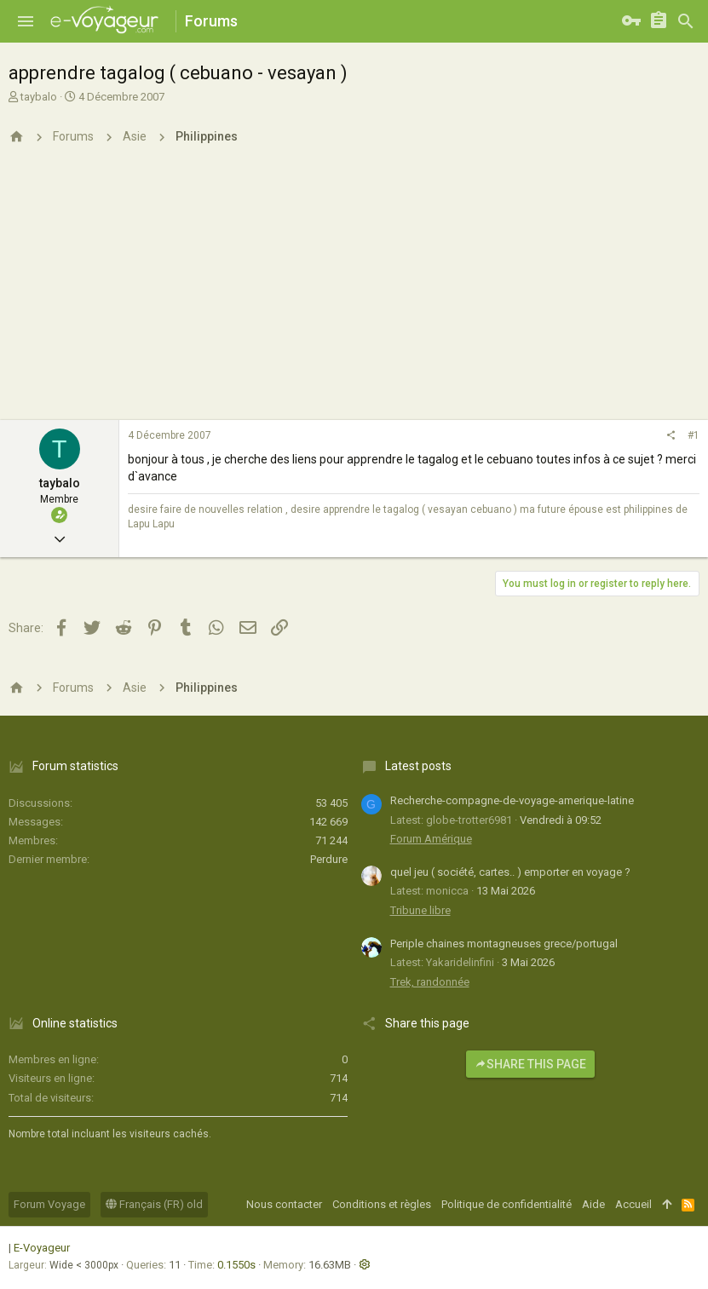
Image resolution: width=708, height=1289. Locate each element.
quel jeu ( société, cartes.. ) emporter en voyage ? (510, 872)
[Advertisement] (354, 292)
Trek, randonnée (429, 981)
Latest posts (418, 766)
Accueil (633, 1204)
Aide (593, 1204)
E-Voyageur (42, 1247)
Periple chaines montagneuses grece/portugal (504, 943)
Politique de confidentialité (506, 1204)
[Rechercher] (685, 21)
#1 (693, 435)
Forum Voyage (49, 1204)
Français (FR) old (154, 1204)
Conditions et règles (381, 1204)
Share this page (530, 1064)
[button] (26, 21)
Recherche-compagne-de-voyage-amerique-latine (512, 800)
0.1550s (236, 1264)
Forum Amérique (431, 838)
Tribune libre (420, 910)
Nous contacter (284, 1204)
